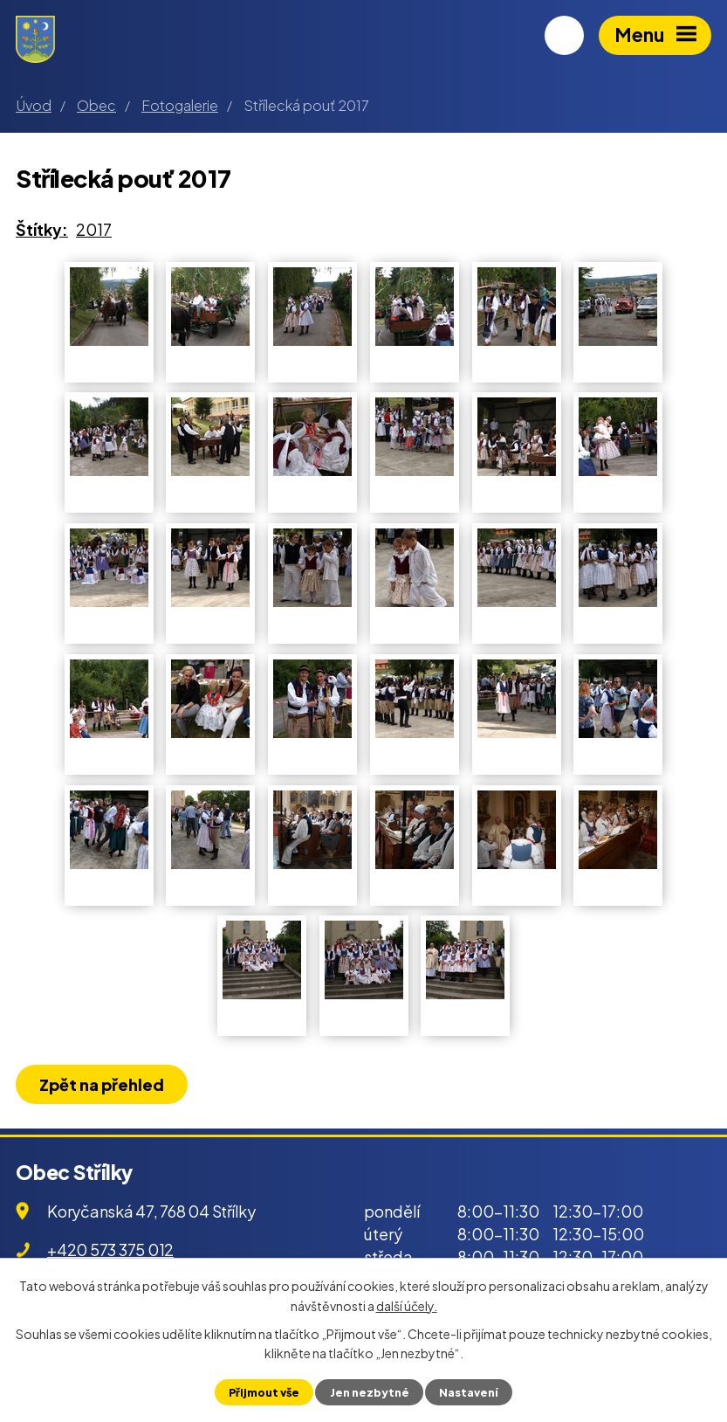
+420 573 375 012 (110, 1249)
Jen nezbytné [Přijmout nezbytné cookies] (369, 1392)
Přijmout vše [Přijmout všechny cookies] (264, 1392)
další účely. (406, 1305)
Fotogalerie (179, 105)
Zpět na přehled (101, 1084)
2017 (94, 229)
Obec (96, 105)
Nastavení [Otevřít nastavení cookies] (468, 1392)
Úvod (33, 105)
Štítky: (42, 229)
